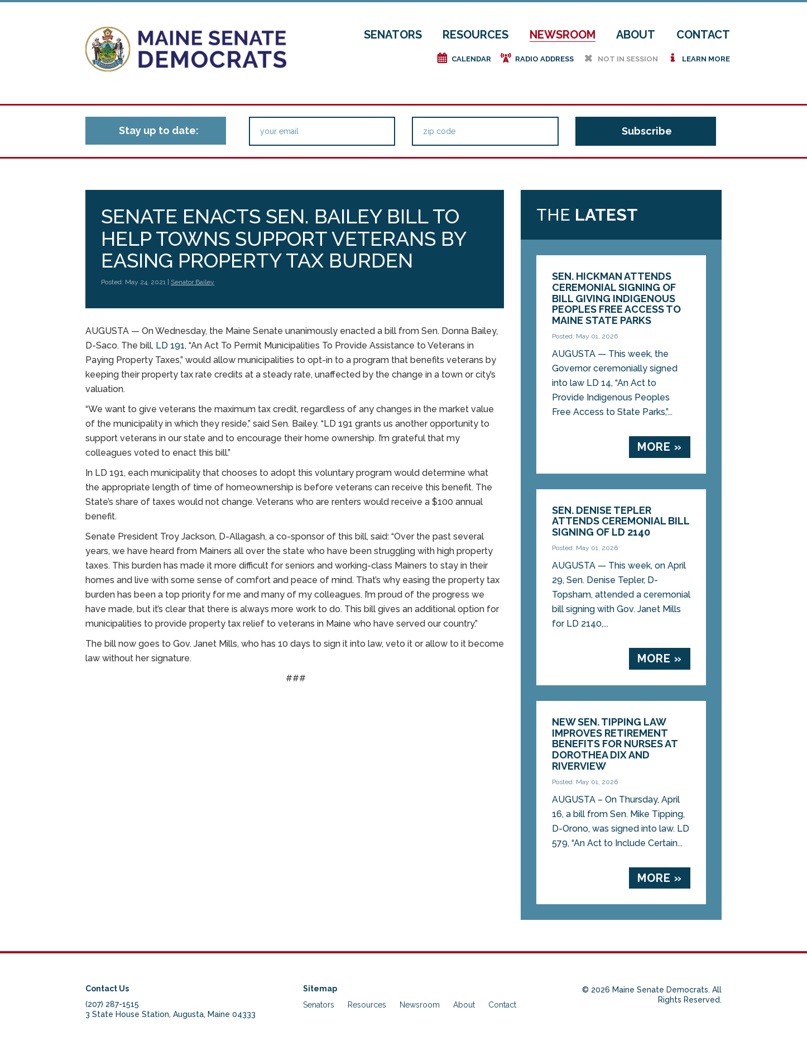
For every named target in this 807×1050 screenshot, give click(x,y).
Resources (475, 34)
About (635, 34)
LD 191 (170, 345)
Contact (703, 34)
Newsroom (562, 34)
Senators (393, 34)
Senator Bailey (192, 282)
